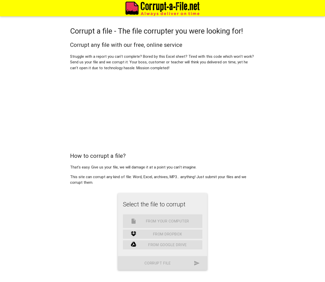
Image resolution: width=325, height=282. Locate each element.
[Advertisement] (162, 110)
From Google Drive (159, 244)
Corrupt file (172, 263)
